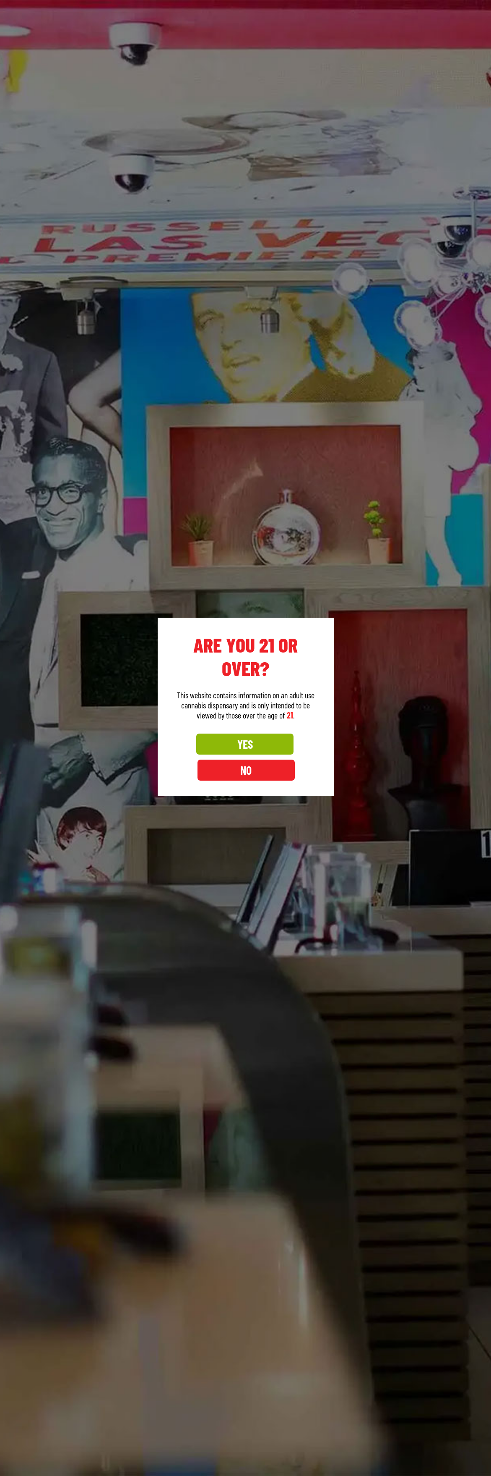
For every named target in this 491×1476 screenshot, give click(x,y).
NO (282, 757)
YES (208, 757)
